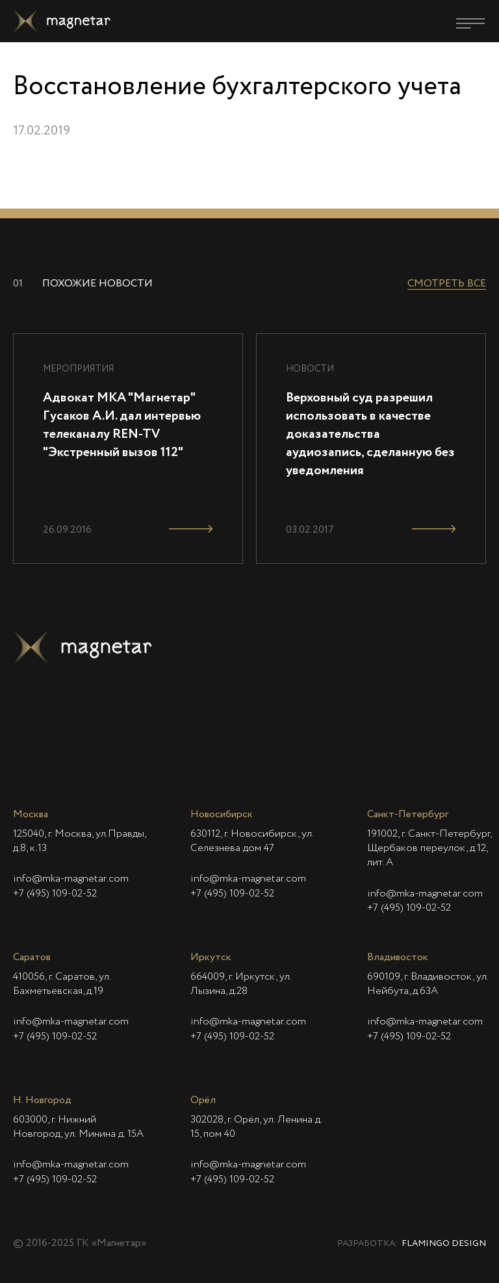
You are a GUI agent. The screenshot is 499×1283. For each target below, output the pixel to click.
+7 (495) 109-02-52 (55, 894)
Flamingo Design (444, 1243)
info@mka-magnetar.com (71, 879)
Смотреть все (446, 284)
